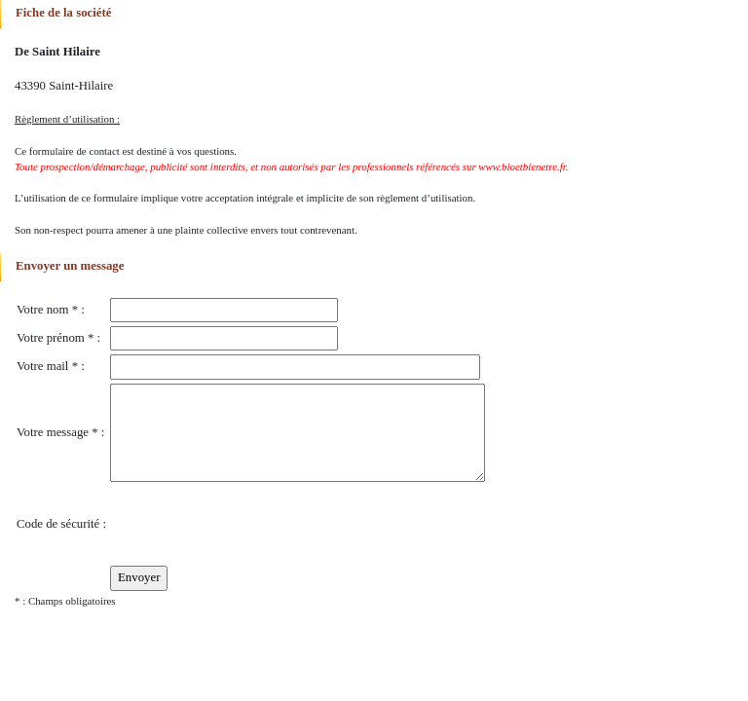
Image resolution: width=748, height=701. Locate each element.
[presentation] (258, 524)
